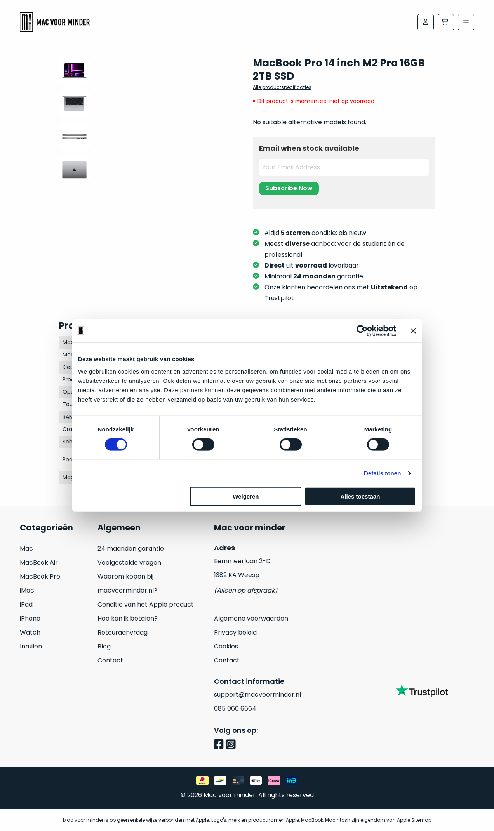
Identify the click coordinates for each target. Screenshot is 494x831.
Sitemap (421, 820)
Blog (104, 646)
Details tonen (382, 473)
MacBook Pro (40, 576)
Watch (30, 632)
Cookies (226, 646)
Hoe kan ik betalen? (127, 618)
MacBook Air (39, 562)
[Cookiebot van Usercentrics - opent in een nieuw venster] (362, 331)
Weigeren (246, 496)
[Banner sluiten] (413, 331)
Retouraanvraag (122, 632)
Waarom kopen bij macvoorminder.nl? (127, 583)
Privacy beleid (235, 632)
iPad (26, 604)
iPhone (30, 618)
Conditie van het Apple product (145, 604)
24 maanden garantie (130, 548)
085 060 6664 (235, 708)
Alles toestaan (360, 496)
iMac (27, 590)
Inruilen (31, 646)
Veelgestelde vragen (129, 562)
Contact (110, 660)
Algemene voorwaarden (251, 618)
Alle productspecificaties (282, 87)
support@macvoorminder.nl (257, 694)
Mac (26, 548)
